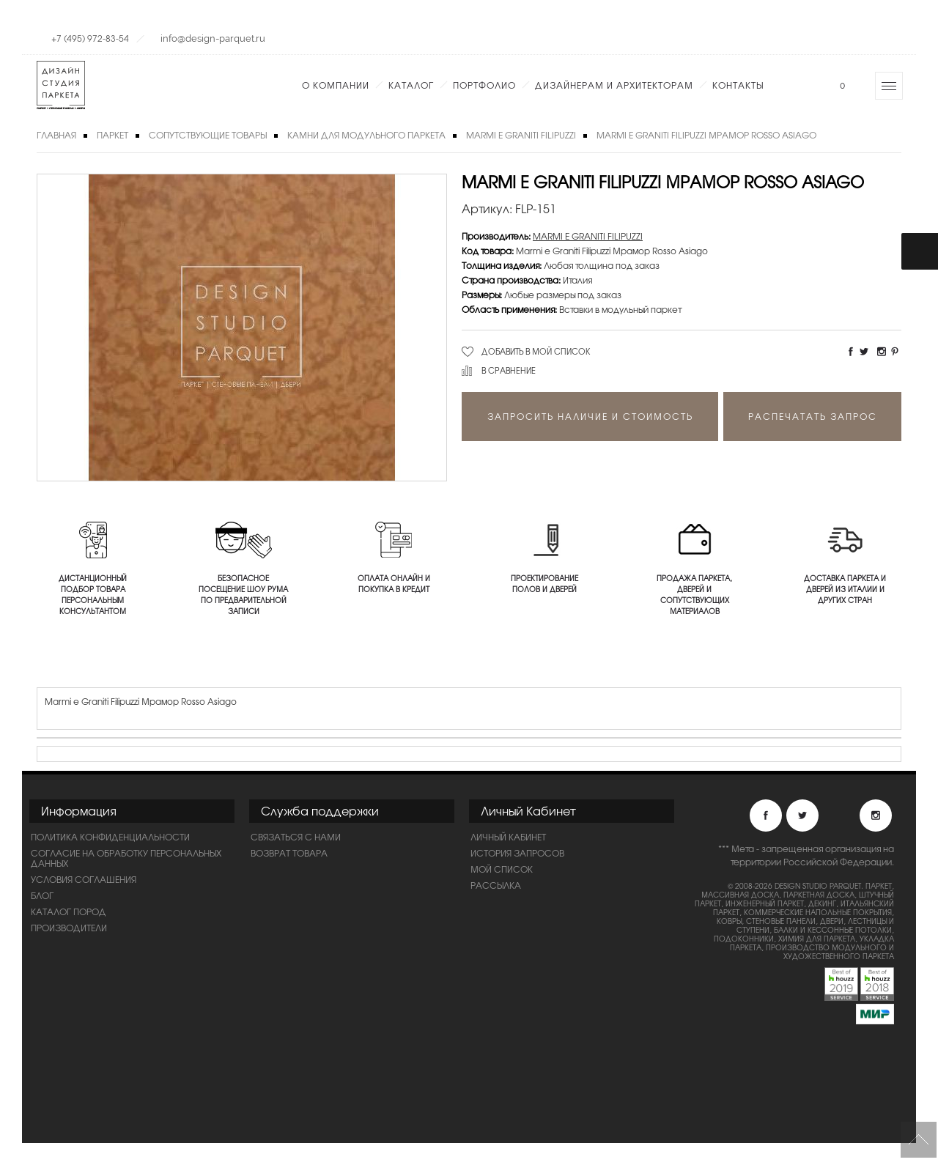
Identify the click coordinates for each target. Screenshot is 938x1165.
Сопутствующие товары (208, 134)
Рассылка (495, 885)
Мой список (501, 869)
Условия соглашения (83, 879)
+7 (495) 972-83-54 (90, 38)
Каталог (411, 85)
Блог (42, 895)
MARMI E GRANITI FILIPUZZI (521, 134)
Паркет (112, 134)
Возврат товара (289, 852)
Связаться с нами (296, 836)
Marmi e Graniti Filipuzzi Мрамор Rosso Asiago (706, 134)
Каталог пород (68, 911)
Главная (56, 134)
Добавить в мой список (536, 351)
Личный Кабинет (508, 836)
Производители (69, 927)
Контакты (738, 85)
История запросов (517, 852)
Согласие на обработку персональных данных (126, 858)
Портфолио (484, 85)
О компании (335, 85)
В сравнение (508, 370)
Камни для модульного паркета (366, 134)
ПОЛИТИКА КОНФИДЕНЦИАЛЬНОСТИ (110, 836)
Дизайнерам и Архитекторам (614, 85)
